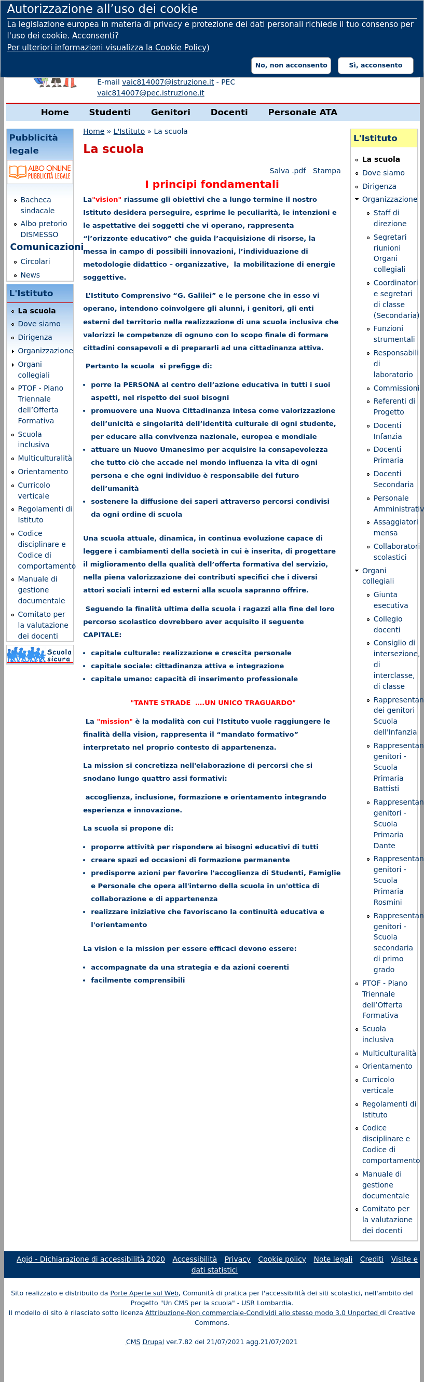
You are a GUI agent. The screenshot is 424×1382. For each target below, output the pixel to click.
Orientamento (43, 471)
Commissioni (397, 388)
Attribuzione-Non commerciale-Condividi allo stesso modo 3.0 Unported (262, 1313)
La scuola (37, 311)
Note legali (332, 1259)
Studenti (110, 112)
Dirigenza (35, 337)
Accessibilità (194, 1259)
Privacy (238, 1259)
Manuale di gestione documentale (41, 590)
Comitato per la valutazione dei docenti (43, 625)
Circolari (35, 261)
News (30, 275)
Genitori (170, 112)
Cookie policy (282, 1259)
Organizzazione (46, 351)
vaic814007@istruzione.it (168, 82)
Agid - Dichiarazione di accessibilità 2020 (91, 1259)
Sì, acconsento (376, 65)
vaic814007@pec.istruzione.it (150, 93)
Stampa (327, 171)
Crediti (372, 1259)
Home (55, 112)
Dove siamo (39, 324)
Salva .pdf (288, 171)
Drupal (153, 1342)
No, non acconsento (291, 65)
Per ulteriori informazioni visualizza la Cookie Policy (107, 47)
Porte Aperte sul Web (144, 1293)
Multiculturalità (45, 458)
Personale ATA (302, 112)
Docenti (229, 112)
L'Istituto (129, 131)
